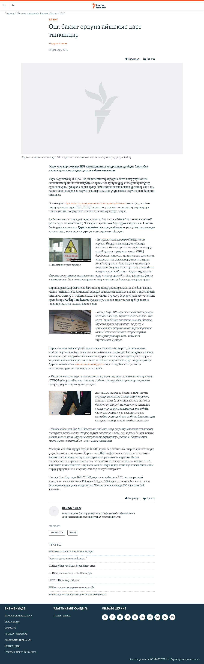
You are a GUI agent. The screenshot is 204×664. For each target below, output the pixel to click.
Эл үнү (53, 19)
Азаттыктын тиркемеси (18, 640)
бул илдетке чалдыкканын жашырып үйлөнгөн (96, 203)
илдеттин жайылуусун (89, 364)
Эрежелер (10, 628)
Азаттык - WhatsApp (16, 634)
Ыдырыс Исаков (58, 43)
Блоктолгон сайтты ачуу (18, 616)
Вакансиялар (12, 646)
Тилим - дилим (61, 616)
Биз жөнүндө (12, 622)
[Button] (132, 59)
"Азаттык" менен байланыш (20, 652)
